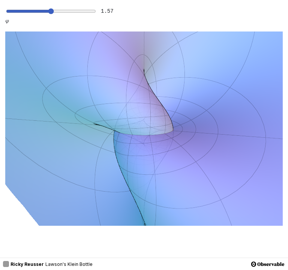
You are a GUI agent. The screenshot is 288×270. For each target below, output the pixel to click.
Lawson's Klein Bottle (69, 264)
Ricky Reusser (23, 264)
